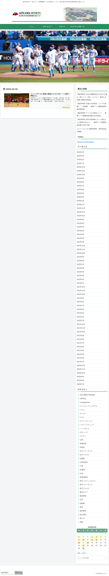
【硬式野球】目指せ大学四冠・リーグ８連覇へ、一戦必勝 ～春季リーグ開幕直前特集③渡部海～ (91, 106)
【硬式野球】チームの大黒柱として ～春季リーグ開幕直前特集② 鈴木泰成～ (91, 114)
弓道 (81, 466)
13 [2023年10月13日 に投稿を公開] (96, 540)
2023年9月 (80, 257)
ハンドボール (84, 428)
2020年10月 (81, 373)
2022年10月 (81, 294)
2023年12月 (81, 246)
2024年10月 (81, 216)
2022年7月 (80, 305)
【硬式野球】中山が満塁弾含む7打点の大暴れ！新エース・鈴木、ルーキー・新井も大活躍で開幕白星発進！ (92, 97)
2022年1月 (80, 320)
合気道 (82, 447)
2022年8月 (80, 302)
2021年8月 (80, 339)
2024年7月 (80, 227)
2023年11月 (81, 249)
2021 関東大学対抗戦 (87, 395)
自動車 (82, 503)
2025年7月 (80, 186)
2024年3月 (80, 242)
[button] (2, 56)
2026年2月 (80, 159)
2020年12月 (81, 365)
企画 (81, 440)
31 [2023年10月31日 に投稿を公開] (83, 548)
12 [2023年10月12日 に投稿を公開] (92, 540)
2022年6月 (80, 309)
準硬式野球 (84, 477)
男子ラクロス (84, 488)
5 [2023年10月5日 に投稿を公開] (92, 537)
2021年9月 (80, 335)
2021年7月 (80, 343)
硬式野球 (83, 496)
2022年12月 (81, 287)
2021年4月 (80, 350)
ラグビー (83, 436)
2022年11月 (81, 290)
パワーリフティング (87, 425)
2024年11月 (81, 212)
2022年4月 (80, 317)
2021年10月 (81, 332)
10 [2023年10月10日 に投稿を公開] (83, 540)
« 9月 (78, 553)
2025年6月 (80, 189)
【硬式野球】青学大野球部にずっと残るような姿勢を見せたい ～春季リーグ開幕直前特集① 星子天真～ (91, 122)
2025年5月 (80, 193)
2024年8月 (80, 223)
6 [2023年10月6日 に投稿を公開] (96, 537)
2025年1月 (80, 204)
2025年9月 (80, 178)
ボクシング (84, 432)
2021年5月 (80, 347)
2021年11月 (81, 328)
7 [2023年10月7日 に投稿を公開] (100, 537)
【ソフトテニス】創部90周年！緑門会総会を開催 (91, 130)
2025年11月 (81, 171)
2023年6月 (80, 268)
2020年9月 (80, 377)
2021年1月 (80, 362)
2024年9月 (80, 219)
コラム (82, 410)
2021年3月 (80, 354)
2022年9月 (80, 298)
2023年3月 (80, 279)
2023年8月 (80, 261)
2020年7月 (80, 384)
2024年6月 (80, 231)
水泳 (81, 473)
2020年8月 (80, 380)
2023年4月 (80, 275)
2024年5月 (80, 234)
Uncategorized (85, 402)
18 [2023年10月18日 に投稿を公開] (88, 542)
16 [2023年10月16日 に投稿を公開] (79, 542)
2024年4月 (80, 238)
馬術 (81, 522)
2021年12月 (81, 324)
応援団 (82, 470)
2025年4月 (80, 197)
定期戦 (82, 458)
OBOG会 (83, 398)
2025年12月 (81, 167)
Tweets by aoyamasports (85, 142)
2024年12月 (81, 208)
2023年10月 (81, 253)
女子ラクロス (84, 455)
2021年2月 (80, 358)
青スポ (82, 518)
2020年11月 (81, 369)
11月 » (84, 553)
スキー (82, 417)
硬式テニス (84, 492)
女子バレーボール (86, 451)
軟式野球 (83, 511)
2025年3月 (80, 201)
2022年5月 (80, 313)
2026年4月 (80, 152)
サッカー (83, 413)
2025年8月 (80, 182)
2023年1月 (80, 283)
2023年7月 (80, 264)
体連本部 (83, 443)
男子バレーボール (86, 485)
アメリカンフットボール (88, 406)
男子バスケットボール (88, 481)
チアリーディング (86, 421)
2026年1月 (80, 163)
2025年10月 (81, 174)
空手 (81, 500)
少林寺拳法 (84, 462)
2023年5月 (80, 272)
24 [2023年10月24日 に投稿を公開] (83, 545)
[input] (92, 558)
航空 (81, 507)
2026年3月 (80, 156)
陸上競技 (83, 515)
